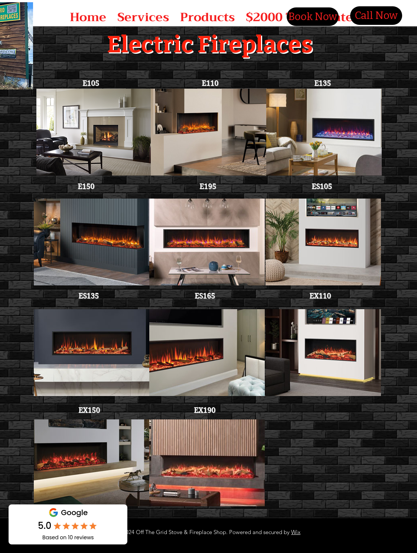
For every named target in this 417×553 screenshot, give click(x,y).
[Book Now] (313, 16)
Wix (295, 532)
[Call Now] (376, 15)
